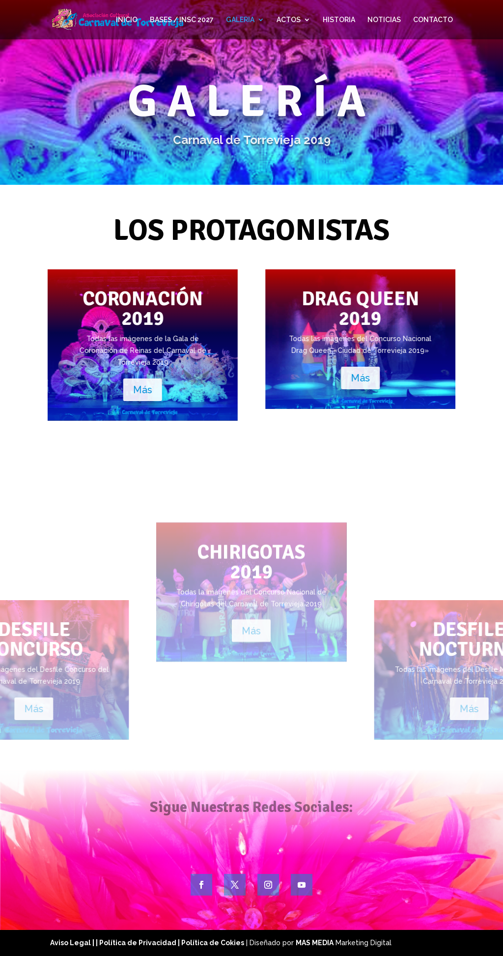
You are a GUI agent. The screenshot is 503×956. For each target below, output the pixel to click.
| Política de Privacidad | (138, 943)
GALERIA (240, 20)
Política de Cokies (212, 943)
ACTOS (289, 20)
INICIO (127, 20)
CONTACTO (433, 20)
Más (87, 390)
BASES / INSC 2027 (182, 20)
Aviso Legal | (73, 943)
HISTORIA (339, 20)
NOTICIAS (384, 20)
